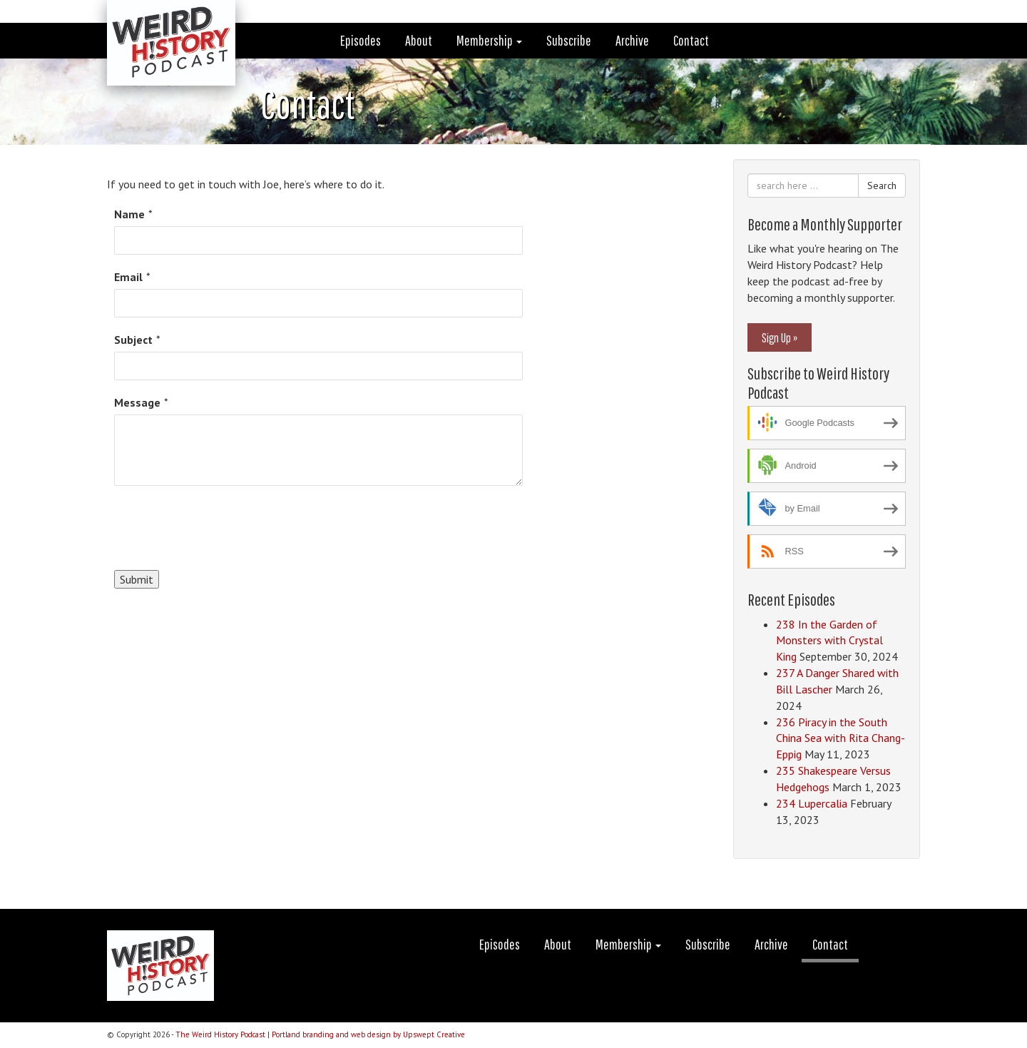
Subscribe (568, 40)
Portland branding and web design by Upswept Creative (368, 1034)
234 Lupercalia (811, 803)
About (418, 40)
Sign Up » (779, 337)
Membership (489, 40)
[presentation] (222, 528)
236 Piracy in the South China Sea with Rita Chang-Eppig (840, 738)
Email (128, 277)
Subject (133, 339)
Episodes (360, 40)
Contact (691, 40)
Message (137, 402)
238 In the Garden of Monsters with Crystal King (829, 640)
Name (129, 214)
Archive (632, 40)
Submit (136, 579)
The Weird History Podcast (220, 1034)
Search (881, 185)
